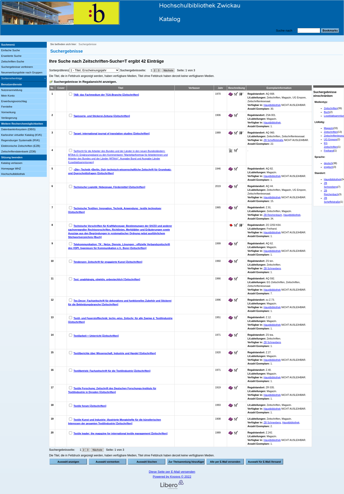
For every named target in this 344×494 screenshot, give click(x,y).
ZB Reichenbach (273, 214)
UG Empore (330, 139)
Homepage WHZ (11, 168)
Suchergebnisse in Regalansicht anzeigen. (85, 81)
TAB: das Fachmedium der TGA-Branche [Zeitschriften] (106, 94)
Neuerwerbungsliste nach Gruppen (21, 72)
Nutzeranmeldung (11, 90)
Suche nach (284, 30)
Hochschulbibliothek (13, 174)
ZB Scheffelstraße (273, 140)
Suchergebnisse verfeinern (17, 66)
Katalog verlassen (11, 163)
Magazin (328, 128)
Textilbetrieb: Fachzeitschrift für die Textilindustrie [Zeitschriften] (111, 370)
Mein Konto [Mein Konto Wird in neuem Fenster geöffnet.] (8, 95)
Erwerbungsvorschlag (14, 101)
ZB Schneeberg (272, 268)
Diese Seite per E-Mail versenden (172, 471)
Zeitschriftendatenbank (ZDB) (18, 151)
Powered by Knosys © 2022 (172, 476)
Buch (327, 112)
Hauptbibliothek (332, 179)
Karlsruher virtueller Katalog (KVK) (21, 134)
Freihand (329, 150)
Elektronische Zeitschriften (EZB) (20, 145)
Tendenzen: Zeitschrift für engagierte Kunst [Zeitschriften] (107, 261)
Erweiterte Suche (11, 55)
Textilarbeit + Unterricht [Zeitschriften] (96, 335)
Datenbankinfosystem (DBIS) (18, 129)
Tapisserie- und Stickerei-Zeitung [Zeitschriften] (101, 116)
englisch (328, 167)
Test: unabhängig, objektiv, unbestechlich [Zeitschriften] (106, 279)
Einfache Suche (10, 50)
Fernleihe (6, 106)
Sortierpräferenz (59, 70)
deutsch (328, 163)
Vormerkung (8, 112)
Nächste (168, 70)
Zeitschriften (330, 108)
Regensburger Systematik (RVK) (20, 140)
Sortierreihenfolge (11, 78)
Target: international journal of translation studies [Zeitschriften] (111, 133)
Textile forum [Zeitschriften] (89, 405)
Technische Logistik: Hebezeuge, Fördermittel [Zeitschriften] (109, 187)
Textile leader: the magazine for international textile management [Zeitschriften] (120, 433)
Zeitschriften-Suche (12, 61)
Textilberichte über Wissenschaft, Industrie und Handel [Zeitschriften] (114, 353)
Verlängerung (9, 117)
